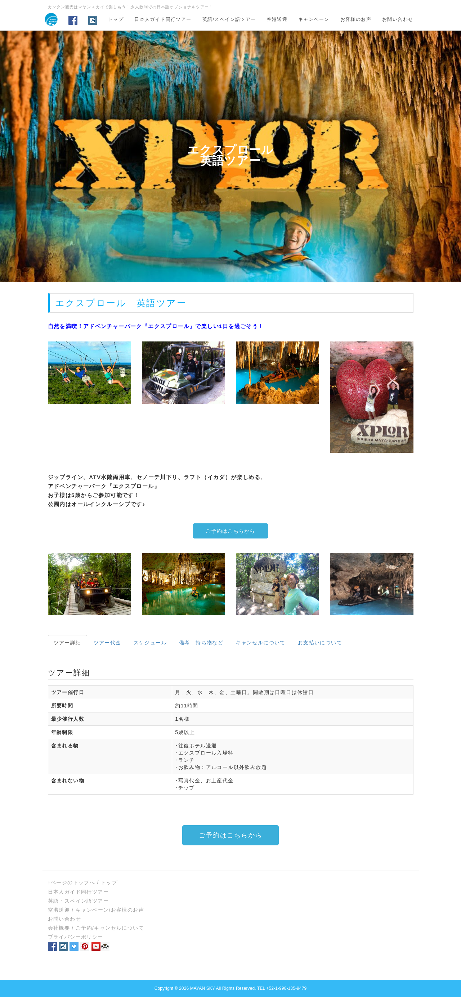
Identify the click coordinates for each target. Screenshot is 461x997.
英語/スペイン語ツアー (229, 19)
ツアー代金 (107, 642)
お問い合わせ (397, 19)
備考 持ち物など (201, 642)
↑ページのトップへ (71, 882)
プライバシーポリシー (75, 937)
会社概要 (59, 928)
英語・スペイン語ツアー (78, 901)
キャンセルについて (261, 642)
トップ (116, 19)
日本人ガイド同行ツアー (162, 19)
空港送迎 (277, 19)
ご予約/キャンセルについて (110, 928)
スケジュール (150, 642)
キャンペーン (313, 19)
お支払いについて (320, 642)
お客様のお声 (355, 19)
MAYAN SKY (202, 988)
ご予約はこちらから (230, 531)
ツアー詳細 (67, 642)
